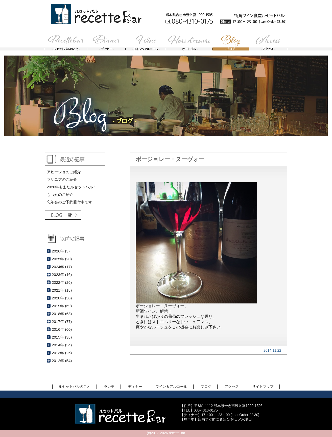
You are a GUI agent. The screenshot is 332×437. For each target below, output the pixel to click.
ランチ (109, 386)
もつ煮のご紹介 (60, 194)
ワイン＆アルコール (171, 386)
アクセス (232, 386)
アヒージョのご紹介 (64, 172)
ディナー (135, 386)
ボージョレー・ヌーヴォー (170, 159)
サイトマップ (262, 386)
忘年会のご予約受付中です (69, 202)
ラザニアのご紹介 (62, 179)
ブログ (206, 386)
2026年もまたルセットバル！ (72, 187)
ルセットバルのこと (74, 386)
